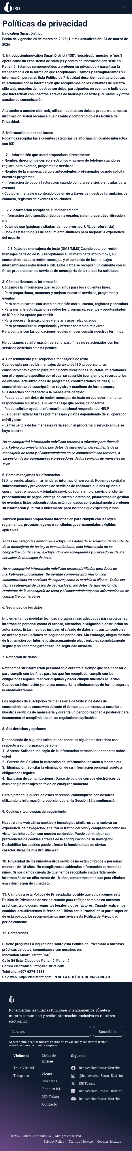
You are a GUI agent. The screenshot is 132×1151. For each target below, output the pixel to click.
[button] (123, 7)
